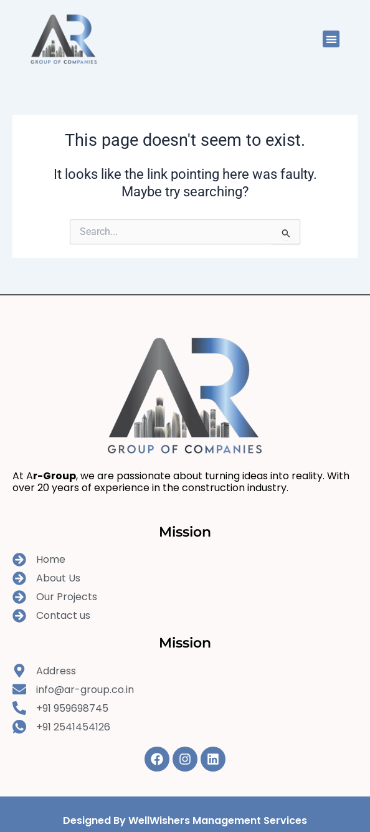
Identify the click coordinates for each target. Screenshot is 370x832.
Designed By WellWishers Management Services (185, 820)
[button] (331, 39)
